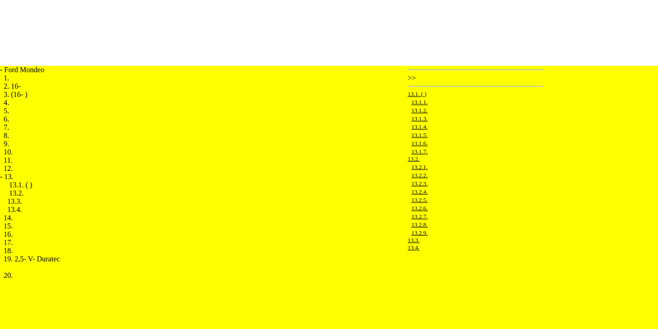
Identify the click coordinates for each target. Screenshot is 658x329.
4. (6, 102)
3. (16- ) (15, 94)
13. (8, 176)
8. (6, 135)
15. (8, 226)
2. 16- (12, 86)
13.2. (16, 193)
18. (8, 251)
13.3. (14, 201)
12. (8, 168)
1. (6, 78)
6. (6, 119)
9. (6, 144)
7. (6, 127)
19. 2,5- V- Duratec (32, 259)
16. (8, 234)
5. (6, 111)
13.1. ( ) (20, 185)
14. (8, 218)
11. (8, 160)
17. (8, 242)
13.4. (14, 209)
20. (8, 275)
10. (8, 152)
